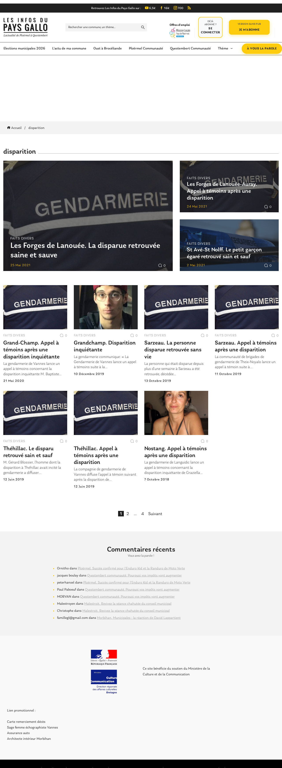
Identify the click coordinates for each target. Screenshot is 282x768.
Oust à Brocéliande (107, 48)
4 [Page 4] (142, 513)
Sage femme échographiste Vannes (32, 727)
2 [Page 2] (127, 513)
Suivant (155, 514)
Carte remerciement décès (26, 722)
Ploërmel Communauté (146, 48)
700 (178, 8)
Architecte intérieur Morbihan (29, 739)
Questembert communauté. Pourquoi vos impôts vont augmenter (134, 575)
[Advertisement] (141, 88)
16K (164, 8)
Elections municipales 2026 (24, 48)
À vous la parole (262, 48)
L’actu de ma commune (69, 48)
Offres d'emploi (179, 30)
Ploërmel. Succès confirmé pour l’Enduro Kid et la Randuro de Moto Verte (131, 568)
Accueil (15, 128)
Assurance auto (18, 733)
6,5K (150, 8)
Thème (223, 48)
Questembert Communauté (190, 48)
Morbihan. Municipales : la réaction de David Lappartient (139, 618)
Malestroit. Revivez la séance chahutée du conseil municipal (127, 604)
